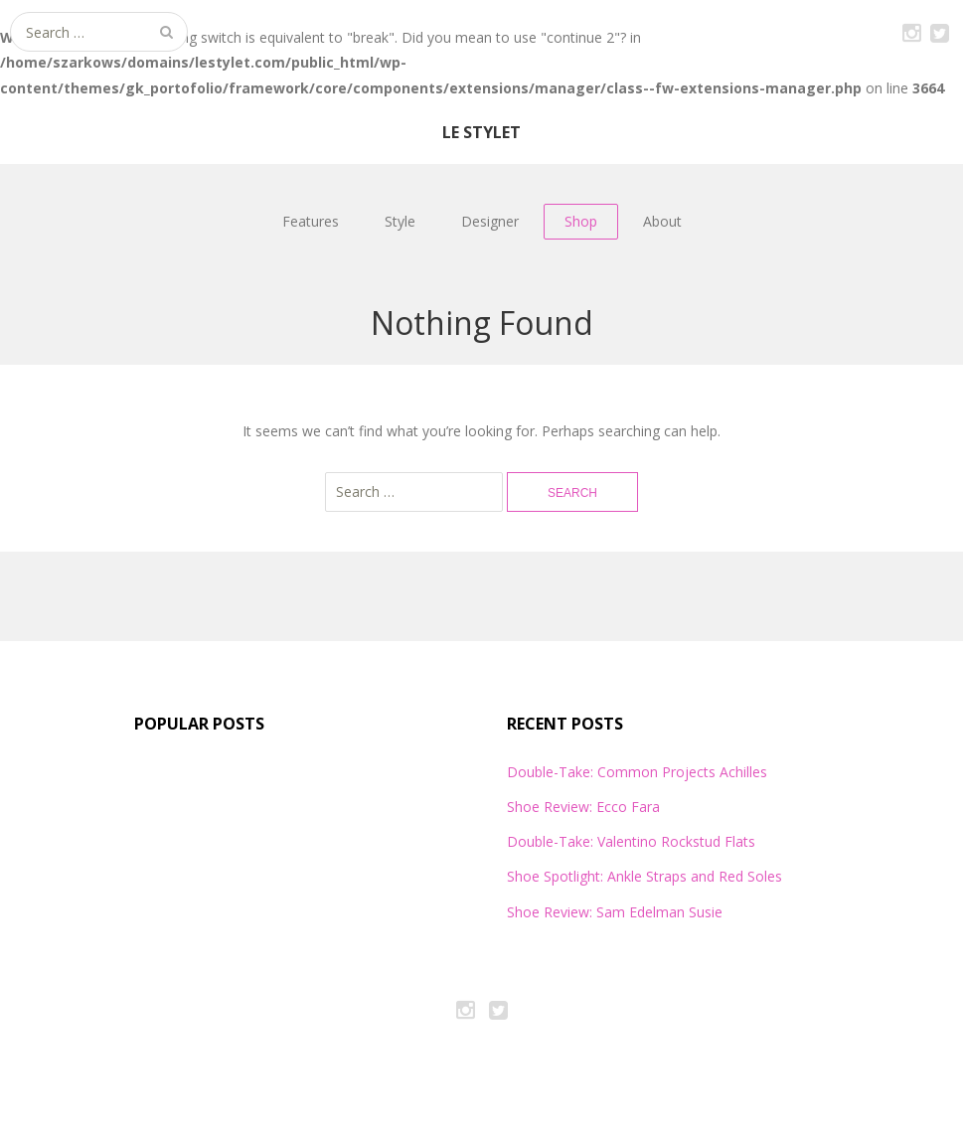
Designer (490, 221)
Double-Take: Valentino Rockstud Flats (631, 841)
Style (400, 221)
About (662, 221)
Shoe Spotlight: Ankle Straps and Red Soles (644, 876)
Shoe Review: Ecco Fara (583, 806)
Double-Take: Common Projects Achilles (637, 771)
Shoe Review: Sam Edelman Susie (614, 911)
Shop (580, 221)
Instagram (911, 30)
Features (310, 221)
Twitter (939, 30)
